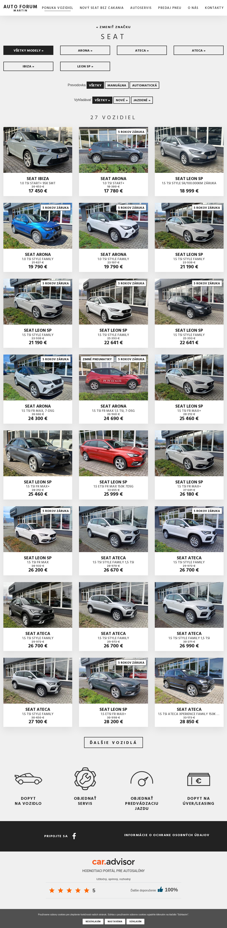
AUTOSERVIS (141, 7)
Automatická (144, 85)
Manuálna (116, 85)
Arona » (85, 50)
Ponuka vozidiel (57, 7)
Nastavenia (115, 921)
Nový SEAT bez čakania (102, 7)
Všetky (95, 85)
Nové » (122, 99)
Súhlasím (135, 921)
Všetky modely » (28, 50)
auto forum (20, 7)
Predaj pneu (169, 7)
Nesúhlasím (93, 921)
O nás (193, 7)
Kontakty (214, 7)
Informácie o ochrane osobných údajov (167, 834)
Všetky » (102, 99)
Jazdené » (141, 99)
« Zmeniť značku (113, 26)
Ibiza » (28, 66)
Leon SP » (85, 66)
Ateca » (142, 50)
